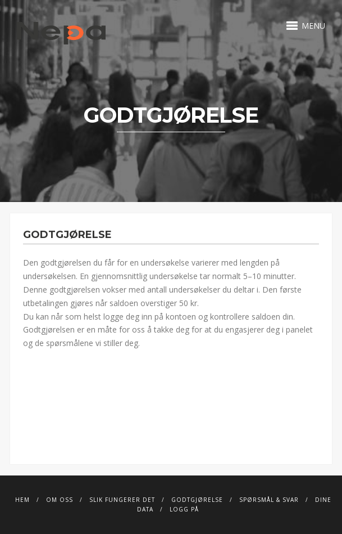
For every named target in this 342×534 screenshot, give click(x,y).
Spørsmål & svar (269, 500)
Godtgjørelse (197, 500)
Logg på (184, 509)
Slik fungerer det (122, 500)
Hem (22, 500)
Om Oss (59, 500)
